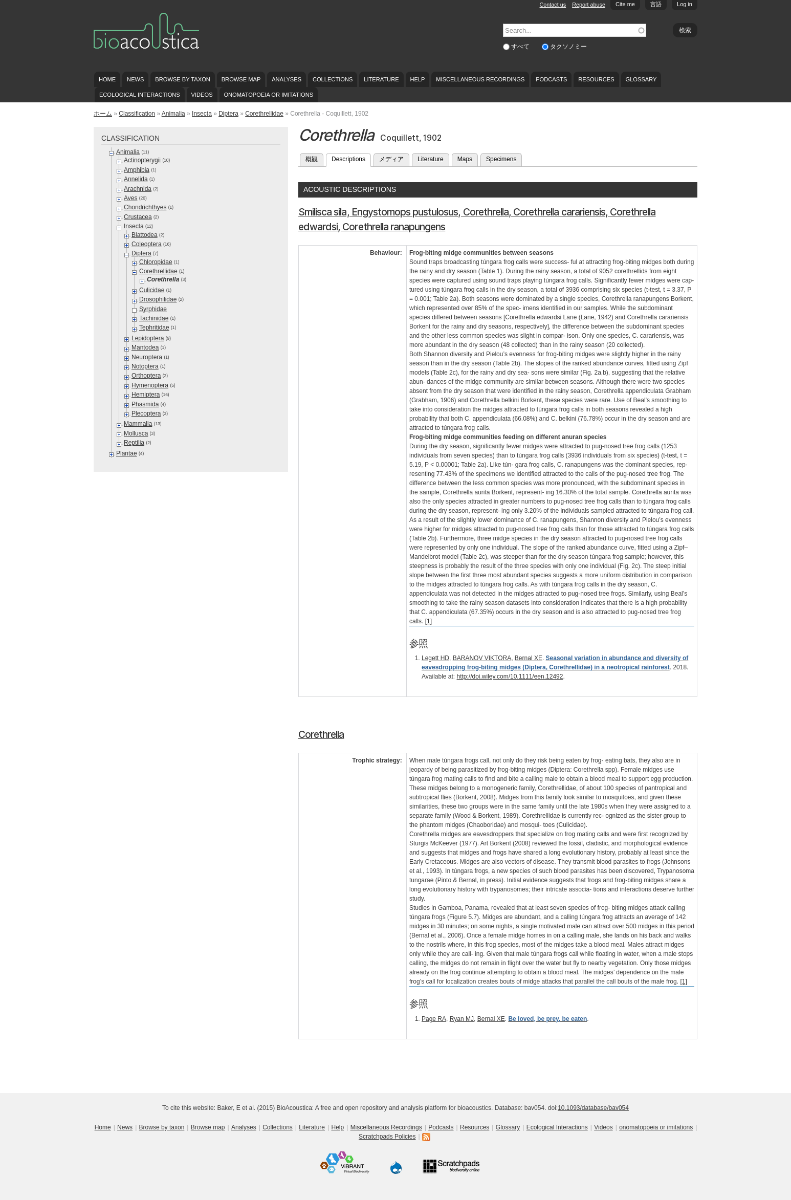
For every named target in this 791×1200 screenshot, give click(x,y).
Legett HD (435, 658)
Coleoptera (146, 244)
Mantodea (145, 347)
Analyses (286, 79)
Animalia (173, 113)
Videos (202, 95)
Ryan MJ (462, 1018)
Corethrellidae (264, 113)
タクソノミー (568, 46)
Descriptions (351, 158)
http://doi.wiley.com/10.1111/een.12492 (510, 676)
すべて (521, 46)
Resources (596, 79)
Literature (381, 79)
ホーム (103, 113)
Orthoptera (146, 375)
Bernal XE (528, 658)
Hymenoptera (149, 385)
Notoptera (145, 366)
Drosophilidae (158, 299)
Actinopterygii (142, 160)
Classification (137, 113)
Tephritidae (154, 327)
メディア (391, 159)
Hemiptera (145, 394)
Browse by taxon (182, 79)
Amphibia (136, 169)
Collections (333, 79)
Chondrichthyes (145, 207)
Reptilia (134, 442)
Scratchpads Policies (387, 1136)
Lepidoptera (147, 338)
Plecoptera (146, 413)
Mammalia (138, 423)
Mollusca (136, 433)
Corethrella (321, 734)
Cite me (625, 4)
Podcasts (551, 79)
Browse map (241, 79)
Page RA (434, 1018)
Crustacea (138, 217)
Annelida (136, 179)
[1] (428, 621)
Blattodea (144, 234)
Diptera (228, 113)
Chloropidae (155, 262)
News (135, 79)
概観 (311, 159)
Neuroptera (146, 357)
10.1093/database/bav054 (593, 1107)
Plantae (126, 453)
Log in (684, 4)
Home (107, 79)
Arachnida (137, 188)
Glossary (641, 79)
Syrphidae (153, 309)
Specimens (501, 159)
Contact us (553, 5)
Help (417, 79)
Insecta (202, 113)
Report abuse (588, 5)
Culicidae (151, 290)
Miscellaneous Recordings (480, 79)
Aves (130, 198)
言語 (656, 4)
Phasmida (145, 404)
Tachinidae (153, 318)
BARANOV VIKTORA (482, 658)
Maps (464, 159)
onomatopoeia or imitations (268, 95)
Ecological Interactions (139, 95)
